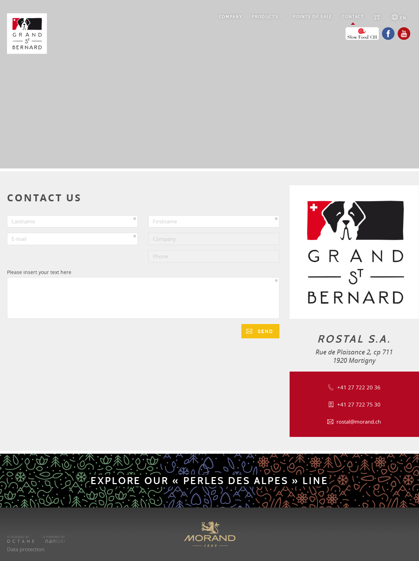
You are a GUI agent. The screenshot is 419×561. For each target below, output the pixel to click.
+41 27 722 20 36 (359, 387)
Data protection (25, 549)
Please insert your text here (39, 272)
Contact (353, 16)
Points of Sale (312, 16)
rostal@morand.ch (358, 421)
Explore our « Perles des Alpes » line (209, 481)
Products (265, 16)
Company (230, 16)
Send (264, 332)
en (402, 18)
